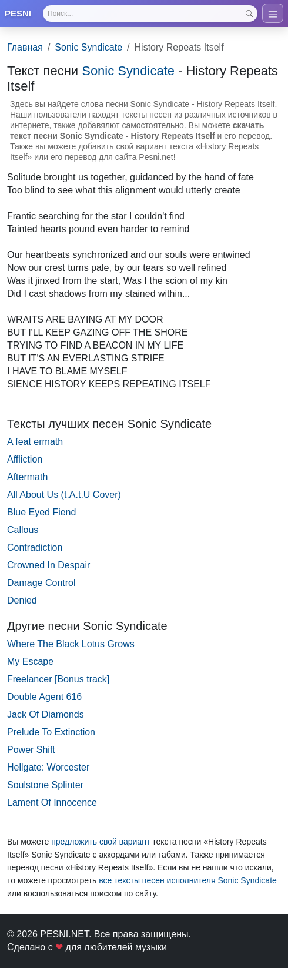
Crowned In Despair (48, 565)
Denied (22, 600)
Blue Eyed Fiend (41, 512)
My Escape (30, 661)
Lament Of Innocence (52, 803)
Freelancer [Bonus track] (58, 679)
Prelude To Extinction (51, 732)
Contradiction (34, 547)
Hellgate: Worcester (48, 767)
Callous (22, 530)
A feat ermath (35, 442)
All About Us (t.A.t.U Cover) (64, 495)
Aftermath (27, 477)
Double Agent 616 (44, 697)
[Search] (150, 13)
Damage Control (41, 583)
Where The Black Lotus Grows (71, 644)
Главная (25, 47)
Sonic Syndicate (88, 47)
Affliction (24, 459)
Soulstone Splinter (45, 785)
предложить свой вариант (100, 841)
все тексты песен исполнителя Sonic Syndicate (188, 880)
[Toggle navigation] (272, 13)
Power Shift (31, 750)
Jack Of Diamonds (45, 714)
